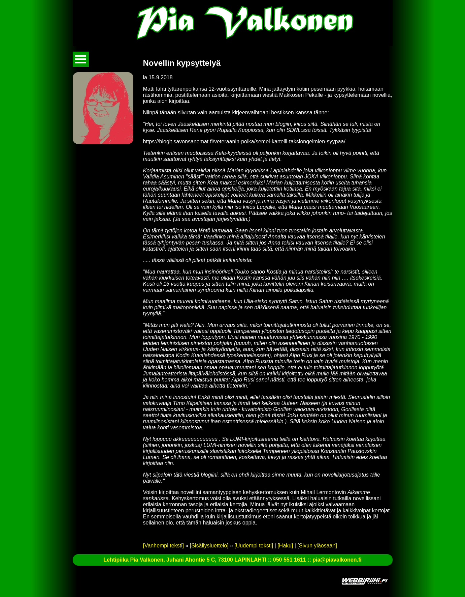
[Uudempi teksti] (253, 545)
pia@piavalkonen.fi (336, 560)
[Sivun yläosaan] (317, 545)
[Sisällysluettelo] (209, 545)
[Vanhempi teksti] (163, 545)
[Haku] (285, 545)
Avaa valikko (81, 59)
